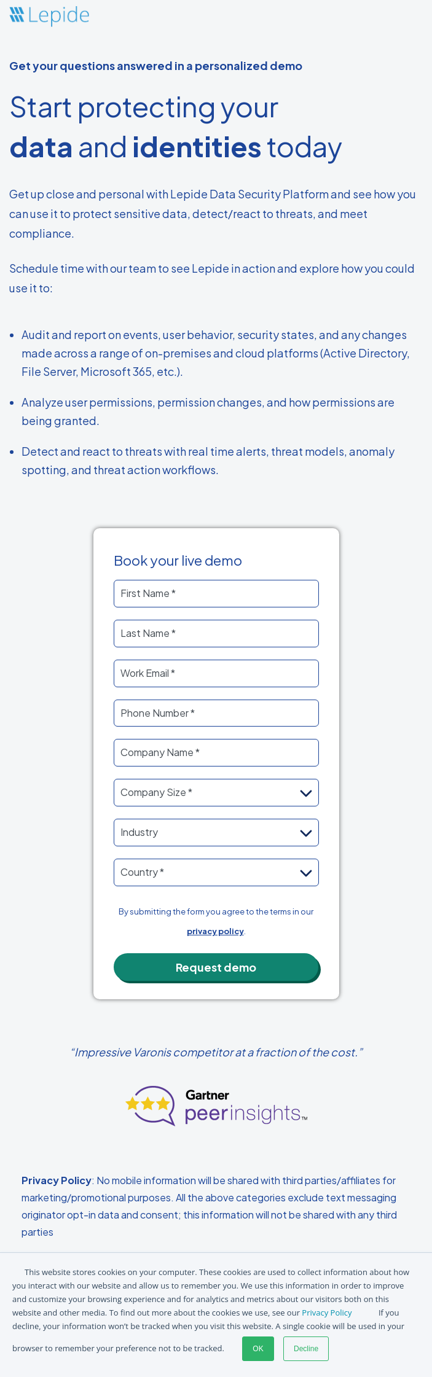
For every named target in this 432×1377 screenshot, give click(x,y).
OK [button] (258, 1348)
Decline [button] (306, 1348)
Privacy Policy (326, 1312)
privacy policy (215, 931)
